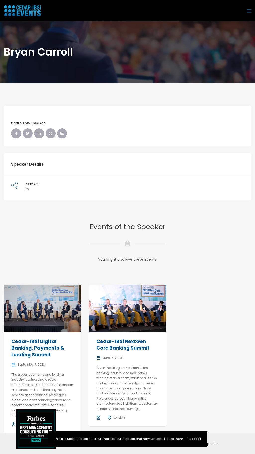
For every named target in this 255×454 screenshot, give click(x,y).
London (119, 417)
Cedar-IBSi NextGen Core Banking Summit (123, 345)
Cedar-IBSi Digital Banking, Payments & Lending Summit (37, 348)
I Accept (194, 439)
